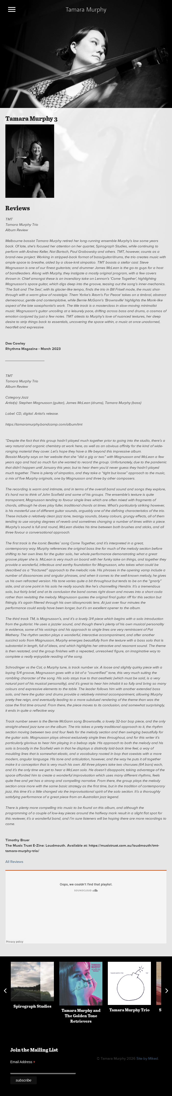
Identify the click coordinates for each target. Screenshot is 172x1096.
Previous (5, 990)
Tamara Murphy (86, 9)
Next (166, 990)
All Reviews (14, 861)
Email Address (22, 1062)
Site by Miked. (147, 1058)
